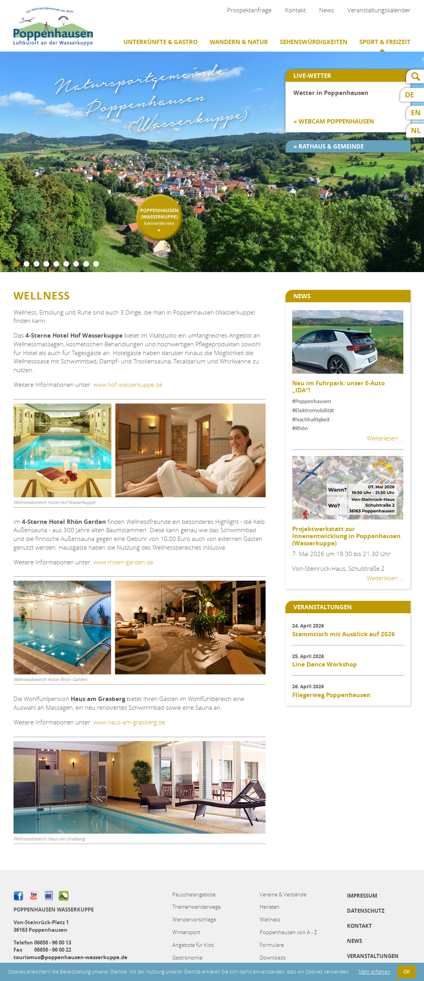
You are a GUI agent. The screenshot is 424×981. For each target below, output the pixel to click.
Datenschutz (366, 910)
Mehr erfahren (374, 971)
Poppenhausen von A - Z (288, 932)
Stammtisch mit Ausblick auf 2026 (343, 634)
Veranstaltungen (373, 956)
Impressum (362, 895)
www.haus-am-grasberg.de (129, 722)
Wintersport (186, 932)
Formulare (272, 944)
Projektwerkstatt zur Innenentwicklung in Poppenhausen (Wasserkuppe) (346, 536)
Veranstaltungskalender (379, 10)
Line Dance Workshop (324, 664)
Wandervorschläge (194, 919)
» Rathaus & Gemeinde (328, 146)
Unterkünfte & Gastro (160, 42)
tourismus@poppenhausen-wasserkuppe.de (70, 957)
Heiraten (269, 906)
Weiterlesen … (385, 438)
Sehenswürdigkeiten (313, 42)
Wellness (270, 919)
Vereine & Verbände (283, 894)
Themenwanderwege (196, 906)
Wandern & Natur (239, 42)
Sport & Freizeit (385, 42)
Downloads (273, 957)
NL (416, 130)
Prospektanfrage (249, 10)
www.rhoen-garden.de (123, 562)
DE (409, 95)
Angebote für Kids (193, 944)
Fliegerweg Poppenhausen (331, 695)
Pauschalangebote (194, 894)
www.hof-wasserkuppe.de (127, 384)
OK (406, 971)
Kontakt (295, 10)
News (326, 10)
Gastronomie (187, 957)
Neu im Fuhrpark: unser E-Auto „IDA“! (338, 386)
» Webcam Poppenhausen (333, 121)
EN (416, 113)
